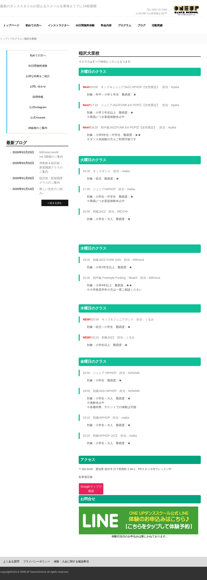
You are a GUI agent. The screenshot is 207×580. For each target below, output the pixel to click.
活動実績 (157, 25)
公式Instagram (38, 107)
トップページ (11, 25)
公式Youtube (37, 117)
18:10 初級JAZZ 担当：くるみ (109, 337)
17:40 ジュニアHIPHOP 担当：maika (109, 189)
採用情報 (37, 96)
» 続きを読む (55, 203)
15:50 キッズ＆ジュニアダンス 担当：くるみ (118, 319)
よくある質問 (11, 561)
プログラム (124, 25)
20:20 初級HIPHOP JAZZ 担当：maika (110, 435)
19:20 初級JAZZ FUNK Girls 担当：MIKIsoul (113, 259)
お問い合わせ (38, 86)
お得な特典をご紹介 (38, 76)
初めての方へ (33, 25)
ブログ (141, 25)
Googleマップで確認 (91, 489)
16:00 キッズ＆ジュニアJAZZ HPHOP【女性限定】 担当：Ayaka (131, 87)
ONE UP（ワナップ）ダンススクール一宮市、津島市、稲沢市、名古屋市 (186, 16)
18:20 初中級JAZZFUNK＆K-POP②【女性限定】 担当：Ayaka (129, 127)
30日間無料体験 (85, 25)
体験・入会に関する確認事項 (71, 561)
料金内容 (106, 25)
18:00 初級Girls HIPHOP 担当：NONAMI (111, 391)
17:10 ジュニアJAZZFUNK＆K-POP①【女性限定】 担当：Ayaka (131, 105)
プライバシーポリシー (36, 561)
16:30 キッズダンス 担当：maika (106, 171)
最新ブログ (16, 142)
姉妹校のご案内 (37, 127)
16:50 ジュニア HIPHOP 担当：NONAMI (111, 373)
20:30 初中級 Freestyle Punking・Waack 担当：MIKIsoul (121, 277)
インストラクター (58, 25)
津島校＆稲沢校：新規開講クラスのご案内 (51, 167)
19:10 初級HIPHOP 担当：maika (106, 417)
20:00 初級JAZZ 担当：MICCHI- (106, 211)
